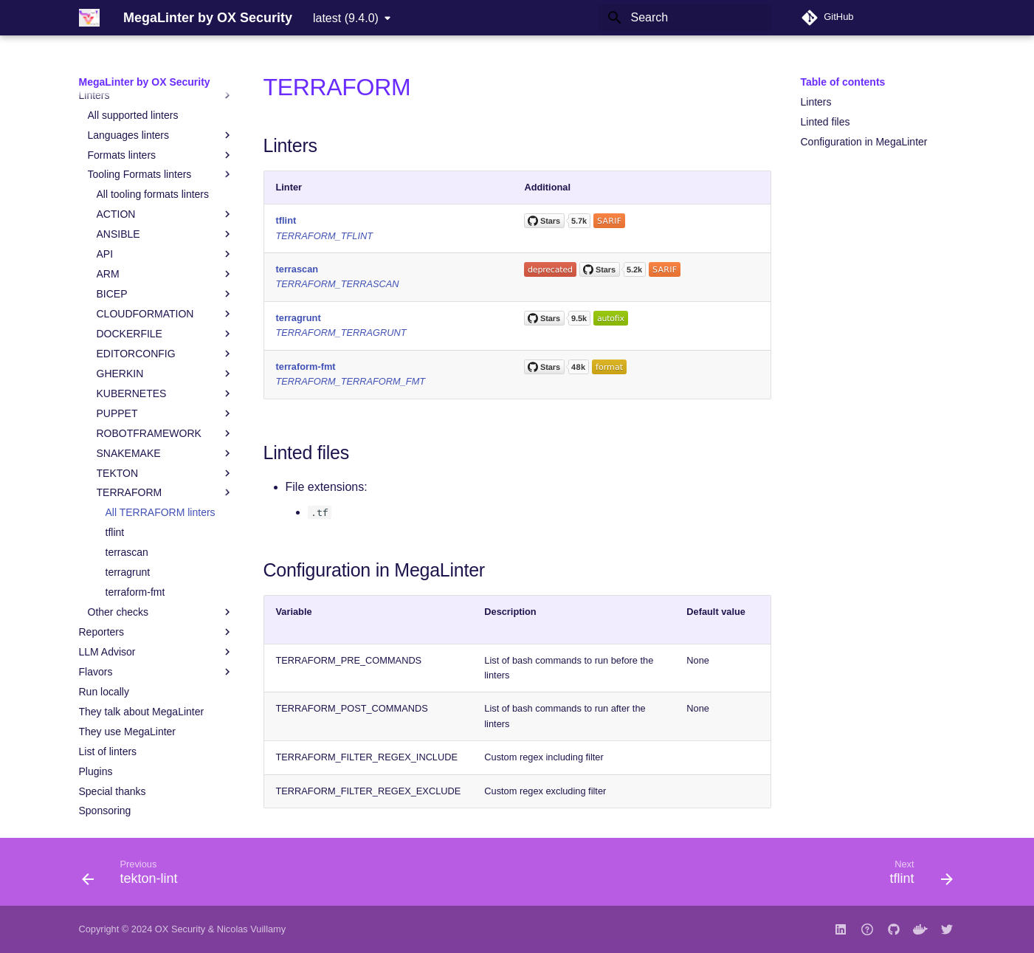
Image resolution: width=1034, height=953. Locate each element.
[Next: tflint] (916, 876)
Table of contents (843, 82)
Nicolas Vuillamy (251, 929)
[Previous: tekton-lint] (134, 876)
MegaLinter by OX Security (144, 82)
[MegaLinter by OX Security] (89, 17)
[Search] (685, 17)
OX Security (180, 929)
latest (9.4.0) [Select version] (346, 18)
